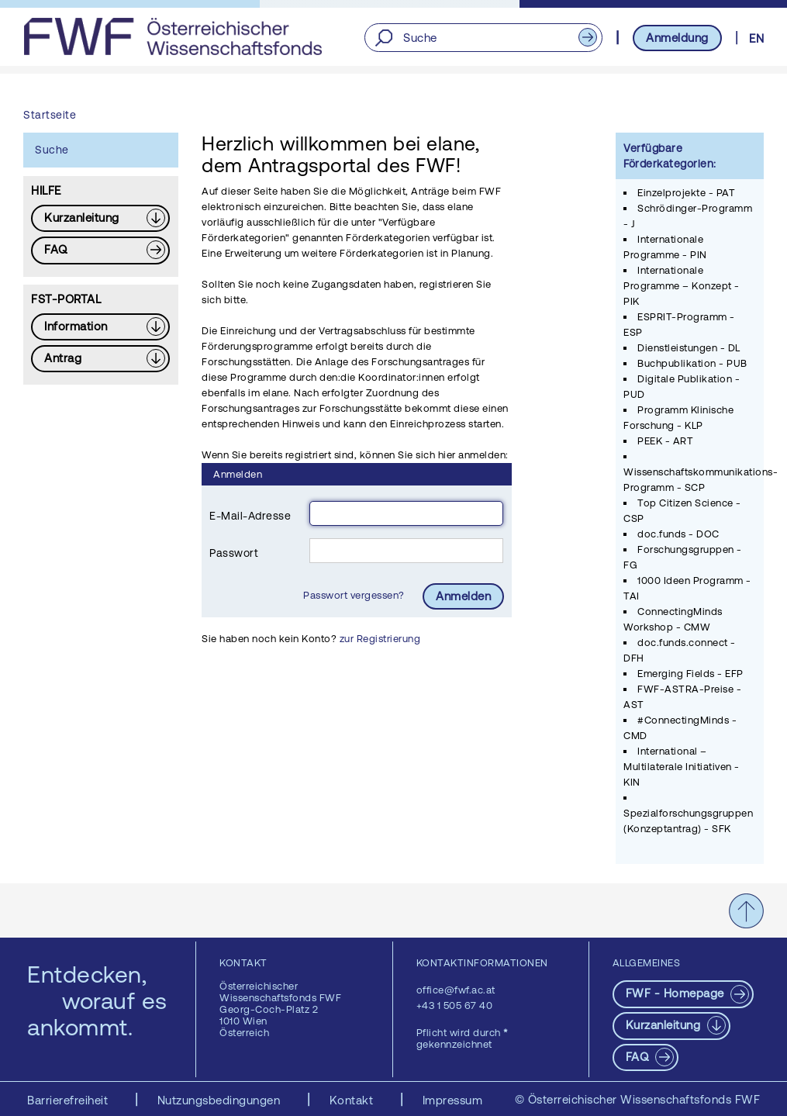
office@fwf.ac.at (455, 990)
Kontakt (353, 1100)
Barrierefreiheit (69, 1100)
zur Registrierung (380, 638)
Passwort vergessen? (355, 595)
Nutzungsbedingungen (220, 1100)
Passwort (233, 553)
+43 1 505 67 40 (454, 1005)
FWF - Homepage (677, 993)
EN (756, 38)
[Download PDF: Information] (100, 326)
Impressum (453, 1100)
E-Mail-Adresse (250, 516)
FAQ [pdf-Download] (639, 1056)
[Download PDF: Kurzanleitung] (100, 218)
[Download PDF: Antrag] (100, 358)
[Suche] (483, 37)
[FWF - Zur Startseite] (172, 36)
